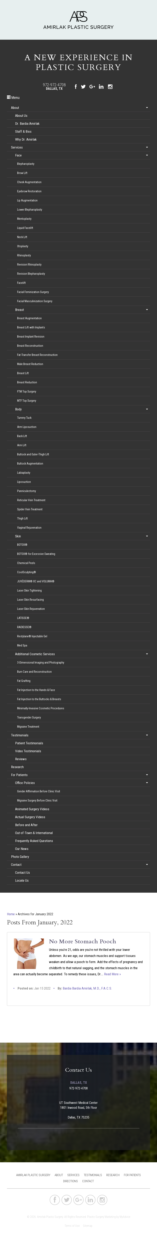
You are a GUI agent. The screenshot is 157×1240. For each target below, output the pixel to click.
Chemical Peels (26, 563)
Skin (18, 536)
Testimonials (19, 735)
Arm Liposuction (26, 427)
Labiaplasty (23, 472)
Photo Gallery (20, 857)
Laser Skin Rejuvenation (31, 608)
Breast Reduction (27, 382)
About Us (21, 116)
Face (18, 155)
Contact (16, 865)
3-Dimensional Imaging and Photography (40, 662)
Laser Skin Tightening (29, 590)
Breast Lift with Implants (31, 327)
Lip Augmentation (27, 200)
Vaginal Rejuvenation (29, 527)
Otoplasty (22, 246)
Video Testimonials (28, 751)
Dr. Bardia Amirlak (27, 123)
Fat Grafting (23, 680)
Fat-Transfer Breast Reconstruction (37, 354)
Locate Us (22, 880)
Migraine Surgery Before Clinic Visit (37, 800)
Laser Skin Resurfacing (30, 599)
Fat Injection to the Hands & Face (36, 690)
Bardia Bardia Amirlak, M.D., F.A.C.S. (87, 988)
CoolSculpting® (26, 572)
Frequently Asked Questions (34, 841)
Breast (19, 310)
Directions (70, 1181)
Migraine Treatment (28, 726)
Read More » (112, 974)
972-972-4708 (54, 84)
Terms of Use (72, 1225)
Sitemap (87, 1225)
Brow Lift (22, 173)
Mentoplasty (24, 218)
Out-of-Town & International (34, 833)
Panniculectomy (26, 491)
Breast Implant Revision (30, 336)
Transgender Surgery (29, 717)
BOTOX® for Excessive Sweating (36, 553)
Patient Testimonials (29, 743)
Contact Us (22, 872)
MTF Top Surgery (26, 400)
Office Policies (25, 783)
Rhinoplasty (24, 255)
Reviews (21, 759)
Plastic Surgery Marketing (101, 1216)
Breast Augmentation (29, 318)
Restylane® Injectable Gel (32, 636)
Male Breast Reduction (30, 364)
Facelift (21, 282)
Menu (13, 97)
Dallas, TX (54, 89)
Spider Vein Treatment (30, 509)
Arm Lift (21, 445)
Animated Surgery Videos (32, 809)
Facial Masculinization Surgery (34, 301)
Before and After (26, 825)
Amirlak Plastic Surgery (33, 1175)
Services (17, 147)
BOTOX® (22, 544)
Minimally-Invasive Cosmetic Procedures (40, 708)
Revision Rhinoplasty (29, 264)
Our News (21, 849)
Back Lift (22, 436)
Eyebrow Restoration (29, 191)
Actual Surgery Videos (30, 817)
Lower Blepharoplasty (29, 209)
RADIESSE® (24, 627)
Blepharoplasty (25, 163)
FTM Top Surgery (26, 391)
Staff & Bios (23, 131)
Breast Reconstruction (30, 345)
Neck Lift (22, 237)
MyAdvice (125, 1216)
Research (17, 767)
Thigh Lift (22, 518)
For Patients (19, 775)
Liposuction (24, 481)
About (15, 108)
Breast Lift (23, 373)
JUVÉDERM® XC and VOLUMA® (35, 581)
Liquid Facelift (25, 228)
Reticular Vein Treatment (31, 500)
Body (18, 409)
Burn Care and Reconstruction (34, 671)
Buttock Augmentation (30, 463)
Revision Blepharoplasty (31, 273)
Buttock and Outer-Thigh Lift (33, 454)
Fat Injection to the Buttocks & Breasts (39, 699)
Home (11, 914)
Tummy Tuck (24, 417)
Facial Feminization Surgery (33, 292)
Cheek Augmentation (29, 182)
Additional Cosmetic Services (35, 654)
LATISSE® (23, 618)
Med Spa (22, 645)
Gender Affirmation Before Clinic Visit (38, 791)
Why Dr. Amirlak (26, 139)
